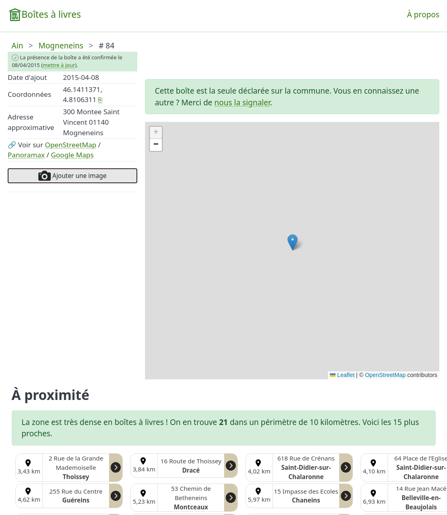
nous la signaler (242, 102)
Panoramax (26, 154)
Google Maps (72, 154)
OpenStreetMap (70, 144)
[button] (293, 242)
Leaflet (342, 375)
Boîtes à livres (51, 14)
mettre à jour (59, 65)
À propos (423, 14)
